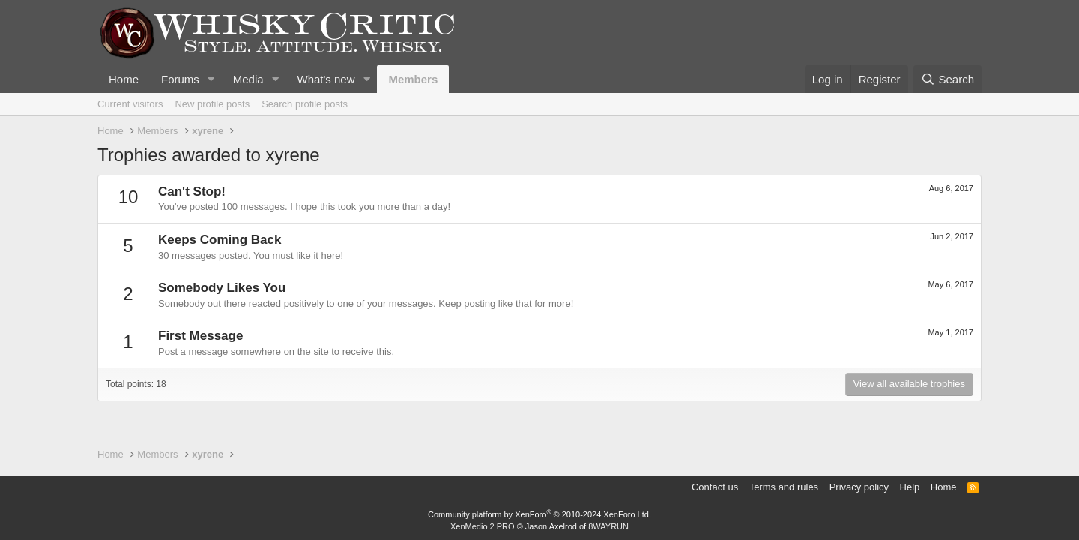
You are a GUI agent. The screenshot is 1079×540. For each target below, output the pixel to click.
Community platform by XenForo (539, 514)
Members (413, 79)
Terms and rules (783, 487)
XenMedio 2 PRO (482, 526)
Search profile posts (305, 104)
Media (248, 79)
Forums (180, 79)
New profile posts (212, 104)
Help (910, 487)
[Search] (947, 79)
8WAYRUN (608, 526)
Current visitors (130, 104)
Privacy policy (859, 487)
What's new (325, 79)
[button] (211, 79)
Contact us (715, 487)
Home (124, 79)
